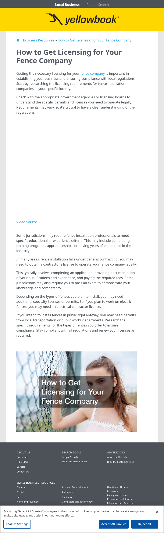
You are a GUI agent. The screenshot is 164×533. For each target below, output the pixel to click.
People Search (97, 4)
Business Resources (38, 40)
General (21, 487)
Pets (19, 497)
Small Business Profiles (74, 461)
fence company (93, 73)
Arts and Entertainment (75, 487)
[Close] (157, 511)
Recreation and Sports (119, 499)
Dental (20, 492)
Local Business (67, 4)
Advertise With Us (117, 457)
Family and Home (117, 495)
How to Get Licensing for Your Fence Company (94, 40)
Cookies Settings (17, 524)
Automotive (68, 492)
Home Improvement (28, 501)
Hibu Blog (22, 461)
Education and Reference (121, 503)
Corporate (22, 457)
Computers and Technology (77, 501)
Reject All (144, 524)
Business (67, 497)
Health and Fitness (117, 487)
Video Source (26, 222)
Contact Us (23, 471)
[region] (82, 519)
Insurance (112, 491)
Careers (21, 466)
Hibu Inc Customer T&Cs (120, 461)
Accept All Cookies (113, 524)
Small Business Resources (36, 483)
